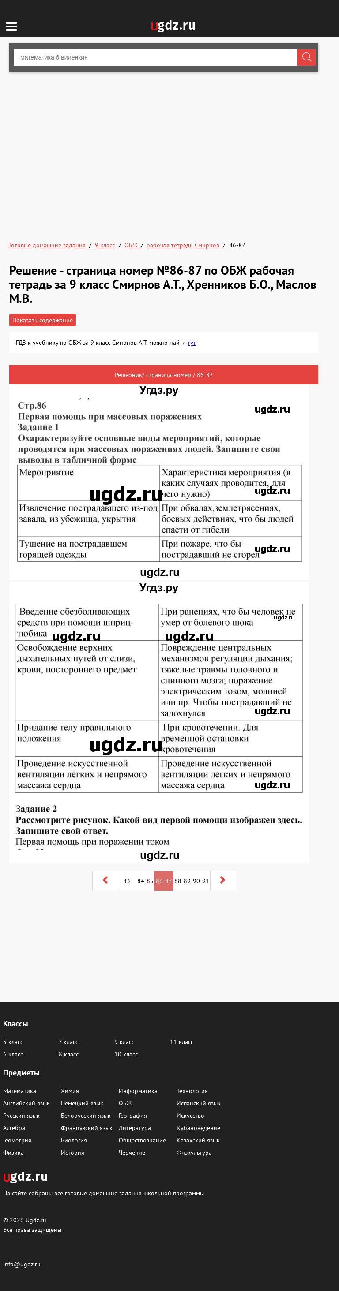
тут (192, 343)
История (72, 1153)
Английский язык (26, 1103)
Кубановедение (198, 1128)
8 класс (69, 1054)
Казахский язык (198, 1140)
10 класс (126, 1054)
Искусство (190, 1115)
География (133, 1115)
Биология (74, 1140)
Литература (135, 1128)
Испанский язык (199, 1103)
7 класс (68, 1042)
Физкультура (194, 1153)
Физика (13, 1153)
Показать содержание (42, 320)
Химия (70, 1091)
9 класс (124, 1042)
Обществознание (142, 1140)
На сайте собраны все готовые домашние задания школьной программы (103, 1193)
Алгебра (14, 1128)
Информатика (138, 1091)
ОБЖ (125, 1103)
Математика (19, 1091)
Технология (192, 1091)
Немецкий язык (82, 1103)
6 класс (13, 1054)
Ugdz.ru (36, 1220)
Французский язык (87, 1128)
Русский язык (21, 1115)
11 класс (181, 1042)
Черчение (132, 1153)
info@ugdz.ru (22, 1264)
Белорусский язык (86, 1115)
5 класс (13, 1042)
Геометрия (17, 1140)
